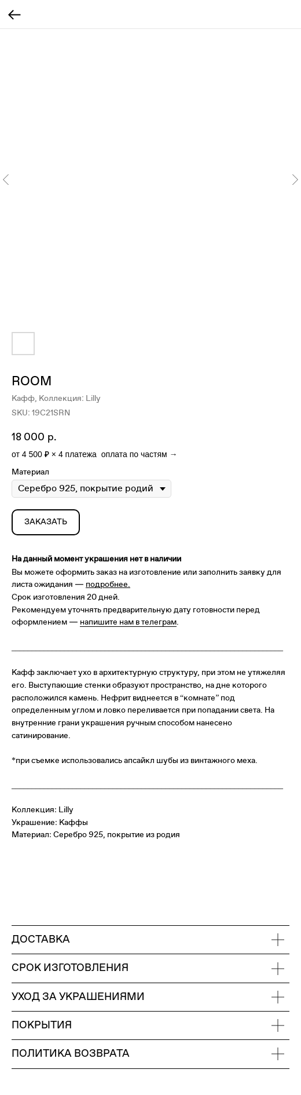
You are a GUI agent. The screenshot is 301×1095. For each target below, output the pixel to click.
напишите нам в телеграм (128, 622)
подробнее (107, 584)
